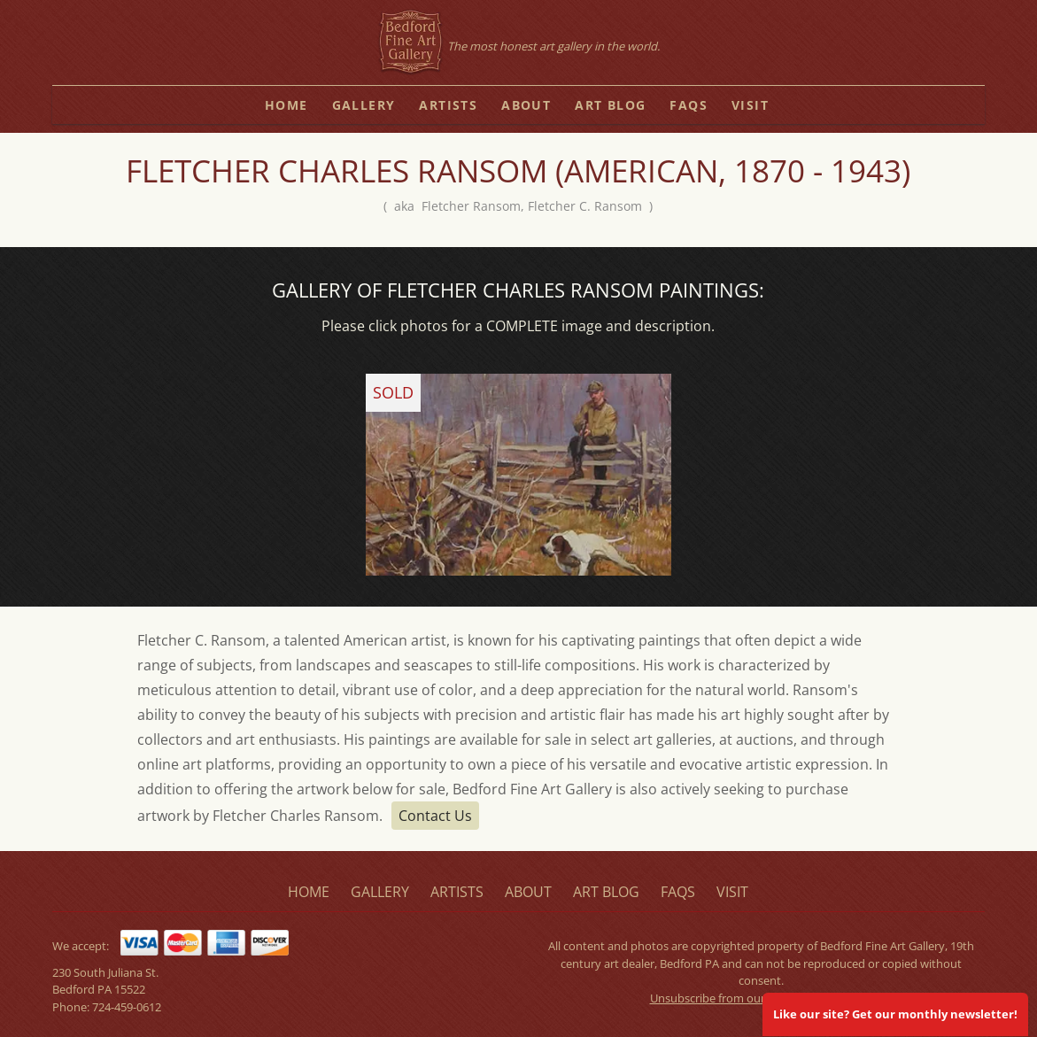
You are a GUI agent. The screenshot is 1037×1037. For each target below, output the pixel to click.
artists (448, 105)
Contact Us (435, 815)
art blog (610, 105)
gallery (364, 105)
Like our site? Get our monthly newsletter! (895, 1014)
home (286, 105)
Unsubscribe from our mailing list (737, 998)
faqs (688, 105)
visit (750, 105)
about (526, 105)
